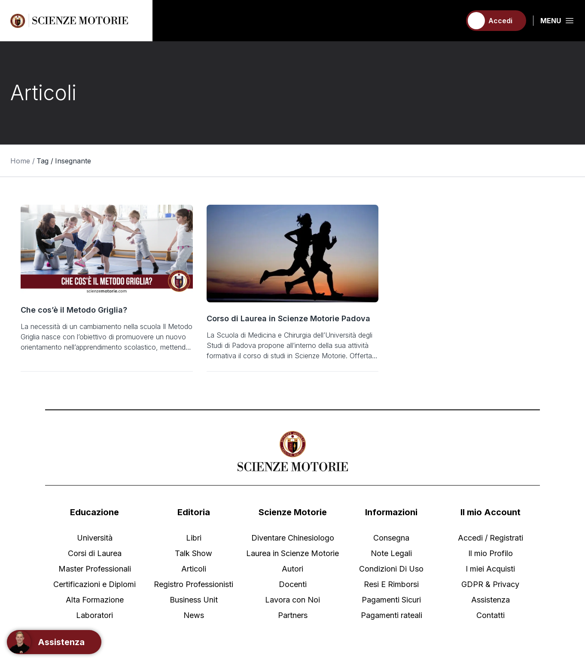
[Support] (54, 642)
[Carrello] (450, 20)
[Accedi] (496, 20)
